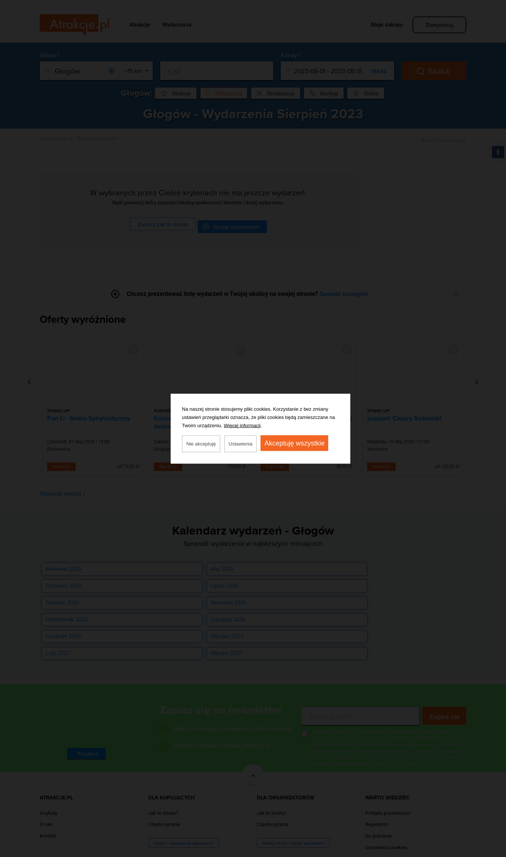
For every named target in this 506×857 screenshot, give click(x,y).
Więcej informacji (242, 425)
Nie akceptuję (201, 443)
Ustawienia (241, 443)
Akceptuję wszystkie (294, 443)
